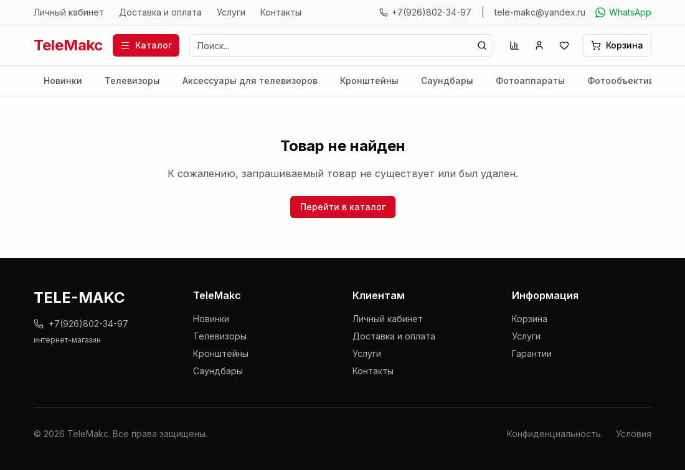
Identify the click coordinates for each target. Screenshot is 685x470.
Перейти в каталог (342, 206)
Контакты (280, 12)
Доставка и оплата (160, 12)
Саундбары (447, 80)
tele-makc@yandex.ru (539, 12)
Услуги (231, 12)
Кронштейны (369, 80)
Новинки (63, 80)
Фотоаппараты (530, 80)
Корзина (529, 318)
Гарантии (532, 353)
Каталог (146, 45)
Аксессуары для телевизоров (250, 80)
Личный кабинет (69, 12)
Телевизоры (132, 80)
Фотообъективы (624, 80)
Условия (633, 433)
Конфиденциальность (554, 433)
